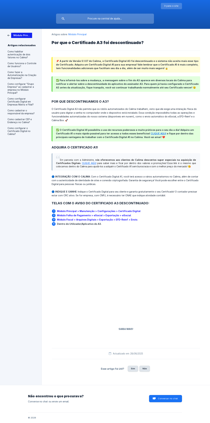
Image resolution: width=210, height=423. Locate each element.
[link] (20, 35)
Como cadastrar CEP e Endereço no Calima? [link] (20, 121)
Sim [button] (133, 368)
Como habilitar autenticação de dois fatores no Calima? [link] (19, 54)
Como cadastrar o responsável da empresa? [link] (21, 112)
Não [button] (145, 368)
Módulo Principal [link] (77, 34)
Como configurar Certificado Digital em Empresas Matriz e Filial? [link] (21, 101)
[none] (171, 6)
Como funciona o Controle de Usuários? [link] (22, 65)
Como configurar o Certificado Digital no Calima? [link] (19, 131)
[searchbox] (105, 19)
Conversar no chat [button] (168, 398)
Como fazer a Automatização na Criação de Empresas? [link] (22, 75)
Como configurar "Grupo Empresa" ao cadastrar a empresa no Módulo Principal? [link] (21, 88)
